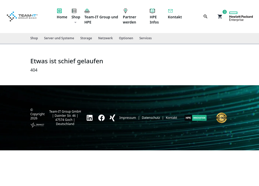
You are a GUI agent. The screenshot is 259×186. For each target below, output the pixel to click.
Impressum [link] (127, 118)
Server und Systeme (59, 38)
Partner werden (129, 16)
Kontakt (175, 13)
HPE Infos (154, 16)
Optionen (126, 38)
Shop (76, 16)
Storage (86, 38)
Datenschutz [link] (151, 118)
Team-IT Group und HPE (101, 16)
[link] (89, 118)
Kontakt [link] (171, 118)
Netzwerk (105, 38)
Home (62, 13)
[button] (220, 16)
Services (145, 38)
